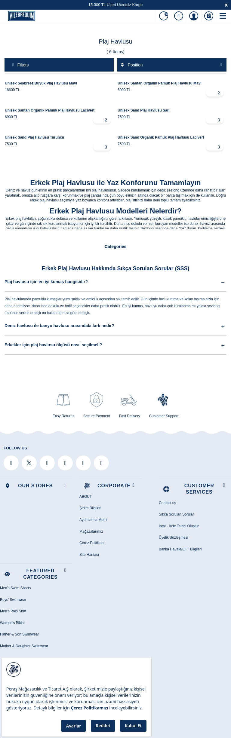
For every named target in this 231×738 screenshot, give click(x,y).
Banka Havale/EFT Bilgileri (180, 549)
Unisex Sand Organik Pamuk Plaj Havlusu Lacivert (161, 137)
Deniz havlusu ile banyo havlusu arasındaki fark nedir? (115, 326)
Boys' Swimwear (13, 600)
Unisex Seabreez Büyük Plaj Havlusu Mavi (41, 83)
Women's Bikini (12, 623)
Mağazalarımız (91, 531)
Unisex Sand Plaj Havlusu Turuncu (34, 137)
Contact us (167, 503)
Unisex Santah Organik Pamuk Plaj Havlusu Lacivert (49, 110)
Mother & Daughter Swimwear (24, 646)
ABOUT (85, 497)
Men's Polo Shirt (13, 611)
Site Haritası (89, 555)
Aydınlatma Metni (93, 520)
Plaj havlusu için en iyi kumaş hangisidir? (115, 281)
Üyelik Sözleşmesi (173, 537)
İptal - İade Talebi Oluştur (179, 526)
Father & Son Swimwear (19, 634)
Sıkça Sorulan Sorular (176, 514)
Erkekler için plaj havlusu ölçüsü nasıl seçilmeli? (115, 345)
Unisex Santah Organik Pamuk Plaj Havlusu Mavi (160, 83)
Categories (115, 246)
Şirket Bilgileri (90, 508)
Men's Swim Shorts (15, 588)
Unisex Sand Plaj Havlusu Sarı (144, 110)
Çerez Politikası (91, 543)
